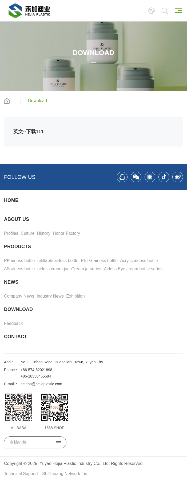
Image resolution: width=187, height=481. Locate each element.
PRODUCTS (17, 246)
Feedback (13, 323)
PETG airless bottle (99, 260)
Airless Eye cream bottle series (133, 269)
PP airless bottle (19, 260)
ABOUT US (16, 219)
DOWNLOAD (18, 309)
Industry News (50, 296)
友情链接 (35, 442)
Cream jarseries (86, 269)
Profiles (11, 233)
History (43, 233)
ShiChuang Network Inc (64, 473)
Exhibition (75, 296)
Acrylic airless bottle (139, 260)
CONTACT (15, 336)
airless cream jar (53, 269)
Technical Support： (23, 473)
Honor (59, 233)
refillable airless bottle (57, 260)
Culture (28, 233)
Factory (73, 233)
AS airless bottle (19, 269)
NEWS (11, 282)
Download (37, 100)
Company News (19, 296)
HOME (11, 200)
